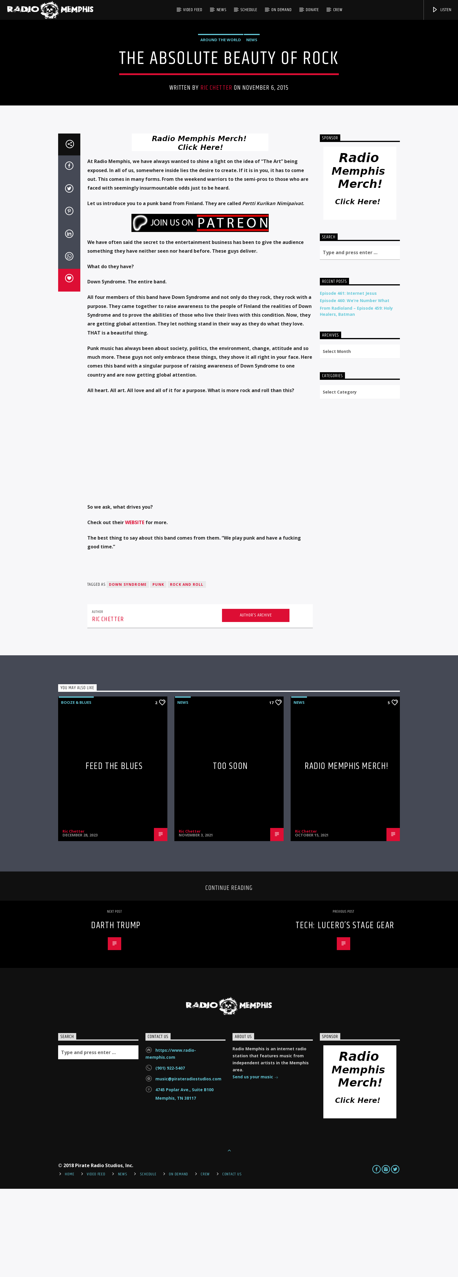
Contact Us (232, 1262)
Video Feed (192, 9)
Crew (338, 9)
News (221, 9)
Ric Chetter (216, 132)
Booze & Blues (76, 790)
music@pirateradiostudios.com (188, 1167)
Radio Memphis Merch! (347, 854)
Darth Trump (116, 1013)
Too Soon (230, 854)
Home (69, 1262)
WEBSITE (134, 610)
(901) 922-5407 (170, 1156)
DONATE (312, 9)
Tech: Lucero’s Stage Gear (345, 1013)
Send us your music (255, 1165)
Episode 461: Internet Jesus (348, 381)
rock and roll (187, 672)
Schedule (248, 9)
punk (158, 672)
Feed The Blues (114, 854)
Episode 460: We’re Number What (354, 388)
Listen (442, 9)
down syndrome (128, 672)
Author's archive (256, 703)
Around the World (220, 83)
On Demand (281, 9)
